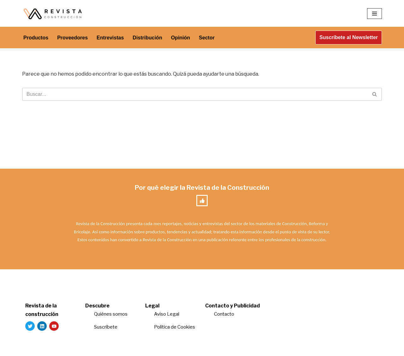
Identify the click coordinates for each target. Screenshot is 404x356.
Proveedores (72, 37)
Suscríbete (106, 327)
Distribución (147, 37)
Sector (207, 37)
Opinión (180, 37)
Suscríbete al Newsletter (348, 37)
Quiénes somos (111, 314)
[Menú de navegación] (374, 13)
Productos (35, 37)
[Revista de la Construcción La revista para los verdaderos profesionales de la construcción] (53, 13)
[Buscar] (195, 94)
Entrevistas (110, 37)
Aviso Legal (166, 314)
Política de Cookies (174, 327)
